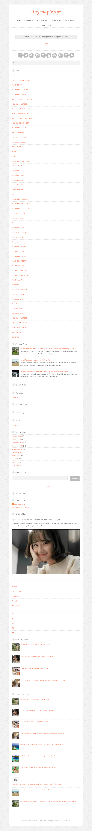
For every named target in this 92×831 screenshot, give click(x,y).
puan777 (15, 156)
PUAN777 (15, 151)
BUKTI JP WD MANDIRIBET (21, 113)
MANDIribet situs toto (19, 251)
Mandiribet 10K (17, 299)
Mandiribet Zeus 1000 (19, 137)
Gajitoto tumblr (17, 308)
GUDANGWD (16, 147)
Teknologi (57, 21)
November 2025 (17, 446)
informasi (15, 397)
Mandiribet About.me (19, 242)
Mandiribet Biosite (18, 237)
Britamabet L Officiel (19, 185)
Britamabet (16, 170)
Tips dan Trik (43, 21)
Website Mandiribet (19, 132)
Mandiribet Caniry (18, 228)
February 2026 (17, 436)
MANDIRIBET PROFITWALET (22, 208)
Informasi (28, 21)
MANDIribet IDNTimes (20, 270)
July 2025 (15, 459)
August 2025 (16, 456)
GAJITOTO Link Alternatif (21, 109)
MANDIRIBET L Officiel (20, 199)
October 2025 (17, 449)
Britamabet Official (18, 175)
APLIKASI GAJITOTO (19, 104)
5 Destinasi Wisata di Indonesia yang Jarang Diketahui (38, 756)
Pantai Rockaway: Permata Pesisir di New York (35, 360)
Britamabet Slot (17, 189)
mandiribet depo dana (19, 289)
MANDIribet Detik (18, 266)
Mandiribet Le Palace (19, 232)
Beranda (15, 425)
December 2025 (17, 442)
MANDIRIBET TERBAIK (20, 256)
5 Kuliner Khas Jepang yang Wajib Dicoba (34, 668)
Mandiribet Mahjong (19, 142)
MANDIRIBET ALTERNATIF (21, 204)
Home (18, 21)
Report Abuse (20, 493)
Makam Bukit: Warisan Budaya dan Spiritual (35, 644)
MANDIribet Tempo (18, 280)
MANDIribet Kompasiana (20, 275)
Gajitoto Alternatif (18, 313)
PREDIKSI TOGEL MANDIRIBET (23, 118)
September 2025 (17, 452)
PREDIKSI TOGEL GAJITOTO (22, 99)
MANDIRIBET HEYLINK (20, 90)
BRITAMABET (17, 166)
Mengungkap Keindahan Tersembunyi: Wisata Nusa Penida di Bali (42, 744)
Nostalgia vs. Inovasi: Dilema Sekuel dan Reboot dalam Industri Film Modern (37, 784)
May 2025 (15, 465)
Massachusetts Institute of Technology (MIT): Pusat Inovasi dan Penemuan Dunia (48, 349)
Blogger (50, 487)
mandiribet (15, 285)
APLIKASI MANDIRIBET (20, 123)
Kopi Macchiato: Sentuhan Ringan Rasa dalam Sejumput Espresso (43, 680)
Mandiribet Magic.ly (18, 218)
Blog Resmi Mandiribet (19, 327)
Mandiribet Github (18, 294)
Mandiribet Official (18, 213)
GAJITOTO (16, 75)
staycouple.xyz (46, 12)
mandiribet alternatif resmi (21, 80)
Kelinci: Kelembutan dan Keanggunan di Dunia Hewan (38, 767)
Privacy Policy (46, 25)
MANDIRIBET (17, 85)
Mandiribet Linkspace (19, 247)
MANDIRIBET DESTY (19, 261)
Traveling (69, 21)
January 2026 (16, 439)
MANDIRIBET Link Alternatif (21, 128)
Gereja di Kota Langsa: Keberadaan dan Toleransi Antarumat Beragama (44, 371)
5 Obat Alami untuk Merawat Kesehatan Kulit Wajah (37, 519)
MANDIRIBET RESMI (19, 94)
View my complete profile (20, 507)
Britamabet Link (17, 180)
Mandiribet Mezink (18, 223)
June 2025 (15, 462)
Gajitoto (15, 304)
